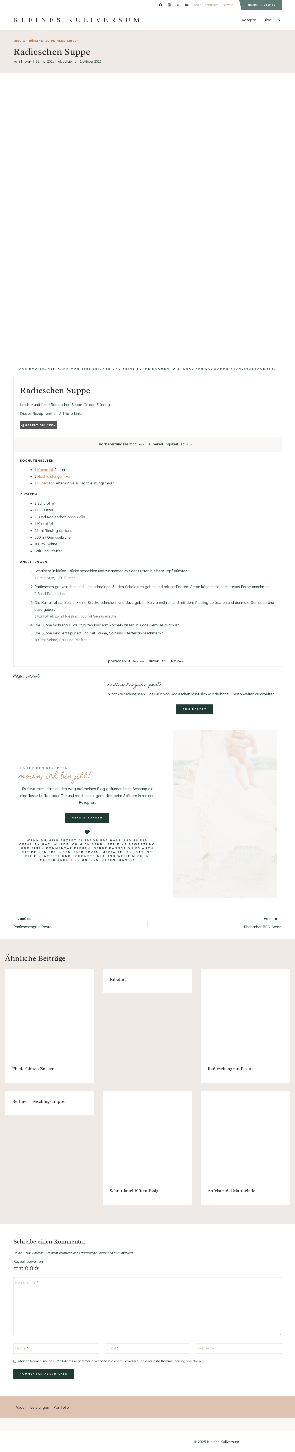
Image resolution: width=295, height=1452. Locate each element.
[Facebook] (160, 5)
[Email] (187, 5)
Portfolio (227, 5)
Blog (267, 20)
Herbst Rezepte (261, 4)
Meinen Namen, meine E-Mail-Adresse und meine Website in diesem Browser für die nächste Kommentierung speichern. (109, 1361)
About (197, 5)
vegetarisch (68, 40)
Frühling (35, 40)
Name (21, 1348)
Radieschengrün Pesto (78, 922)
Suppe (50, 40)
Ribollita (118, 979)
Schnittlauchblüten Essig (134, 1190)
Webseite (206, 1348)
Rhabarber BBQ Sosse (216, 922)
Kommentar (26, 1282)
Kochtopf (45, 469)
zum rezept (195, 709)
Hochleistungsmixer (54, 476)
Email (112, 1348)
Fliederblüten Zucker (33, 1068)
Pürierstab (46, 483)
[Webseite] (239, 1348)
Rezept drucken (38, 425)
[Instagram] (169, 5)
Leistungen (211, 5)
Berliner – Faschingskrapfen (39, 1101)
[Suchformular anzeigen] (279, 20)
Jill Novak (25, 62)
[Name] (56, 1348)
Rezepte (249, 20)
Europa (19, 40)
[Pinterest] (178, 5)
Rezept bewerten (28, 1261)
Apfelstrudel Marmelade (231, 1190)
